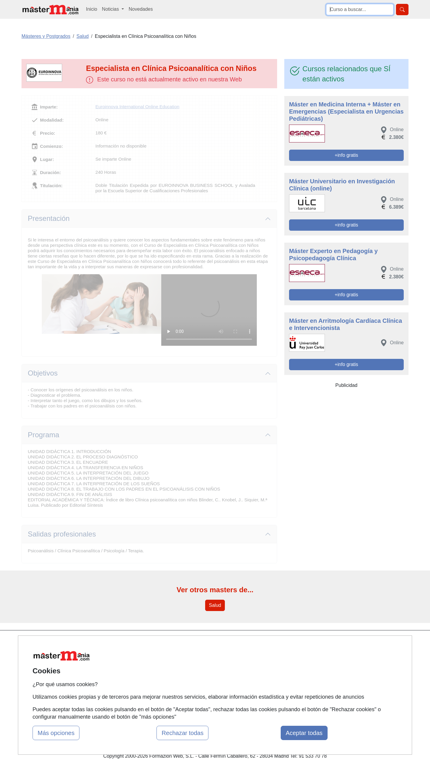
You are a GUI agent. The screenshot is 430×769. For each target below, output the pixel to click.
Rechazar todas (182, 733)
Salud (215, 605)
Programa (43, 435)
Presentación (49, 218)
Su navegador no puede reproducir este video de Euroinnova (209, 310)
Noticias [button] (111, 9)
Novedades (141, 9)
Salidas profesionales (62, 534)
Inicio (91, 9)
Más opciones (56, 733)
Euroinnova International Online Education (137, 106)
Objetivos (43, 373)
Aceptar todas (304, 733)
